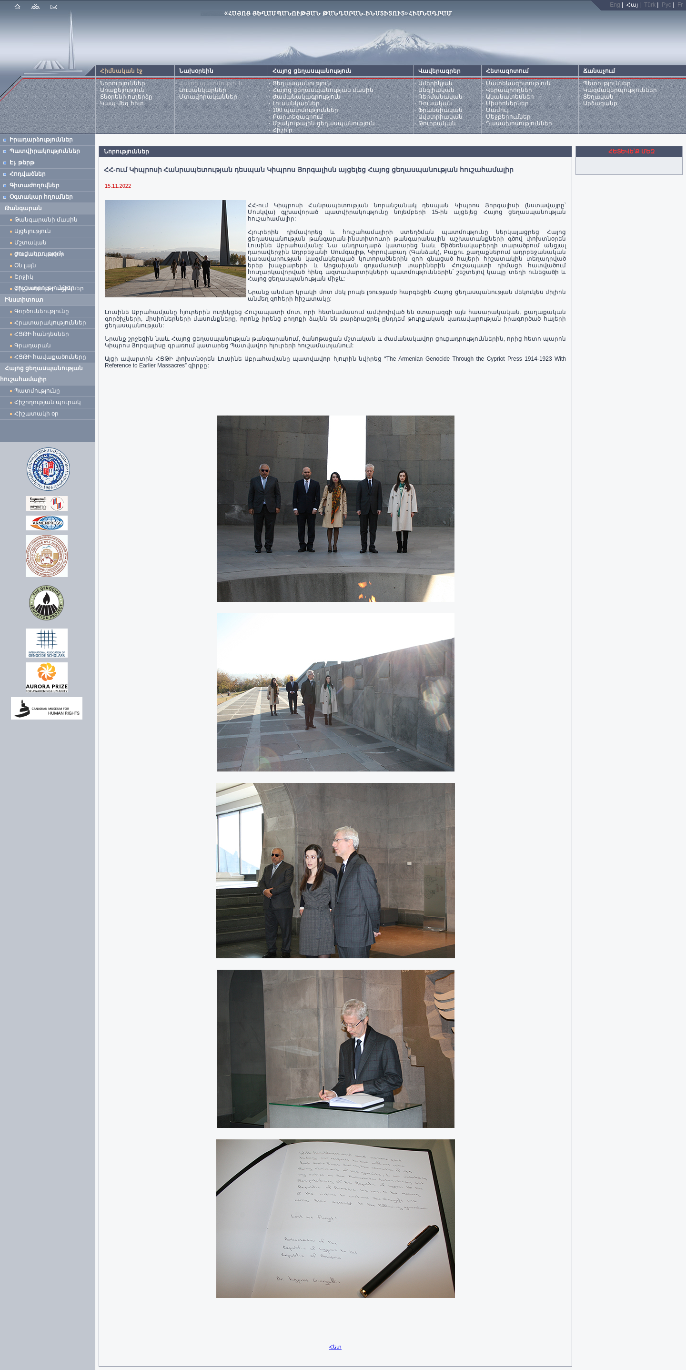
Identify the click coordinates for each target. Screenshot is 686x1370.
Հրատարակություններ (50, 322)
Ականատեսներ (510, 96)
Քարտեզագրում (297, 116)
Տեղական (598, 96)
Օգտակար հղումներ (41, 196)
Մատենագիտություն (518, 83)
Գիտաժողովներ (35, 185)
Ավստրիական (440, 116)
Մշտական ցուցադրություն (38, 243)
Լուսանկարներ (202, 90)
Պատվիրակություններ (45, 151)
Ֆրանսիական (440, 110)
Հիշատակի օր (36, 413)
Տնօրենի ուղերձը (126, 96)
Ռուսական (435, 103)
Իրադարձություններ (41, 139)
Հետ (335, 1347)
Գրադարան (32, 345)
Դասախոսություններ (519, 123)
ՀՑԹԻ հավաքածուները (50, 357)
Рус (666, 4)
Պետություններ (607, 83)
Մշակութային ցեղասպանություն (323, 123)
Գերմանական (440, 96)
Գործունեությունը (41, 311)
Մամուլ (497, 110)
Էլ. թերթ (22, 162)
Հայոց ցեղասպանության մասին (322, 90)
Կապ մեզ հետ (122, 103)
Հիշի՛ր (282, 130)
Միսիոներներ (507, 103)
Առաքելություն (122, 90)
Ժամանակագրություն (306, 96)
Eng (615, 4)
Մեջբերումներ (508, 116)
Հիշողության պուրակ (47, 402)
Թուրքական (437, 123)
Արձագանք (600, 103)
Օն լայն (27, 265)
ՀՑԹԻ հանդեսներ (43, 334)
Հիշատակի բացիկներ (50, 288)
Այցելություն (32, 231)
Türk (650, 4)
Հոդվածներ (28, 174)
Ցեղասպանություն (301, 83)
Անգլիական (436, 90)
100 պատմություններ (305, 110)
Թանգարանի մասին (46, 219)
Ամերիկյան (435, 83)
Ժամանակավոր (39, 254)
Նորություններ (122, 83)
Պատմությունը (37, 390)
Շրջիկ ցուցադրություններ (46, 278)
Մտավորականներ (208, 96)
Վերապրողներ (509, 90)
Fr (680, 4)
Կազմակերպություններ (620, 90)
